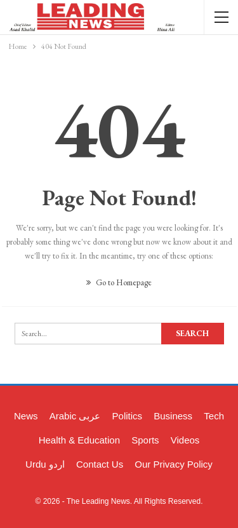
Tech (214, 415)
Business (173, 415)
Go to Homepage (119, 282)
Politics (127, 415)
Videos (185, 440)
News (26, 415)
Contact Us (99, 464)
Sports (145, 440)
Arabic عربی (75, 415)
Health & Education (79, 440)
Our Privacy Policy (174, 464)
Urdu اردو (45, 464)
